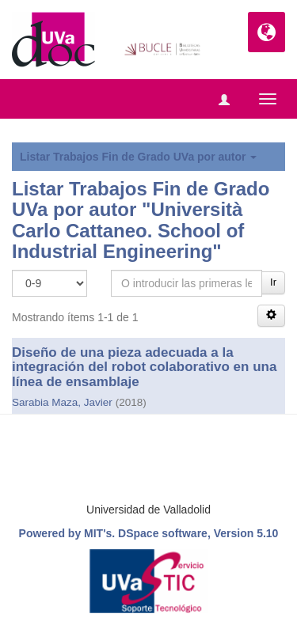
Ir (273, 282)
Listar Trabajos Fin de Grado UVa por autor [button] (138, 156)
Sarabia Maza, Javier (62, 402)
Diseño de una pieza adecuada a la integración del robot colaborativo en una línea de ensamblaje (144, 367)
